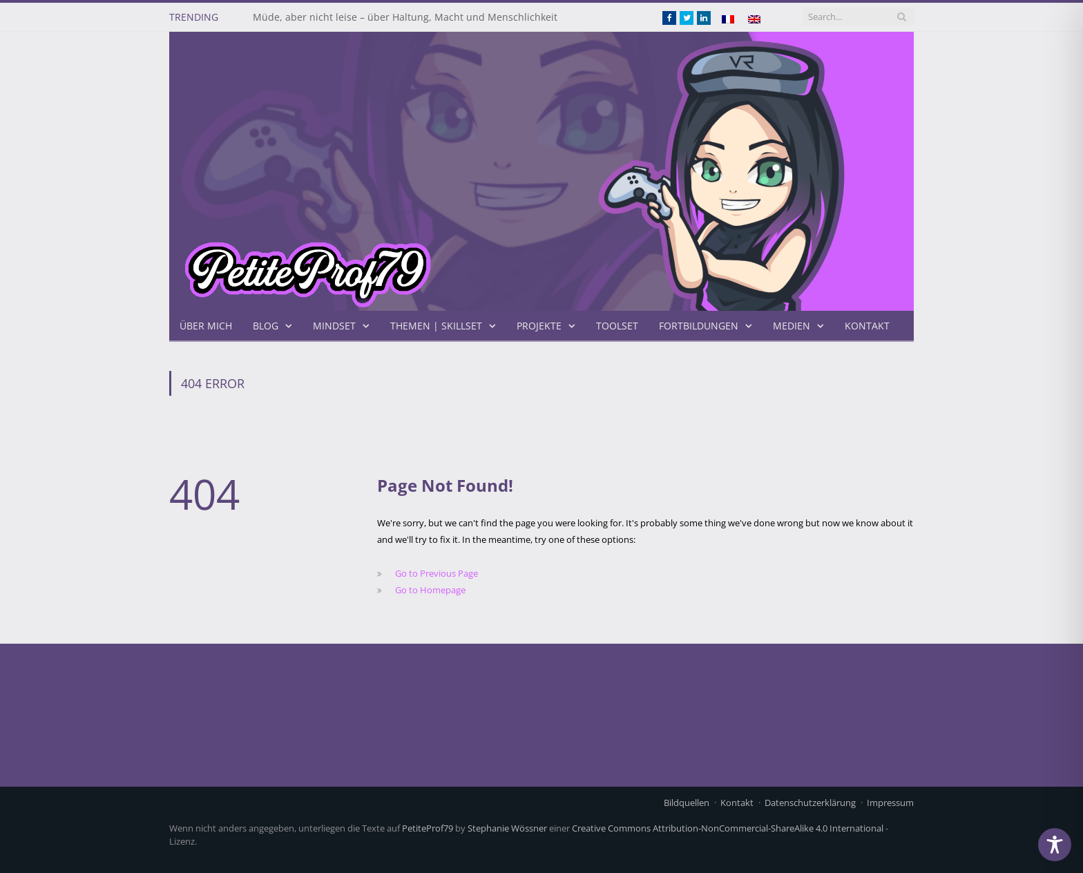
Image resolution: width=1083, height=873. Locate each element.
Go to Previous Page (436, 573)
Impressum (890, 802)
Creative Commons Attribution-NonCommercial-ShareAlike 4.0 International (727, 828)
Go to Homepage (430, 590)
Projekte (539, 325)
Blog (265, 325)
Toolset (617, 325)
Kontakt (867, 325)
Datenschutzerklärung (810, 802)
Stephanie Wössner (507, 828)
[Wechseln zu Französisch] (728, 19)
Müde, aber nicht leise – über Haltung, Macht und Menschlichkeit (405, 17)
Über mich (206, 325)
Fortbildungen (698, 325)
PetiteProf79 (427, 828)
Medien (791, 325)
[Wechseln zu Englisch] (754, 19)
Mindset (334, 325)
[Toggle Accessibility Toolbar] (1055, 845)
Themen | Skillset (436, 325)
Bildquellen (686, 802)
